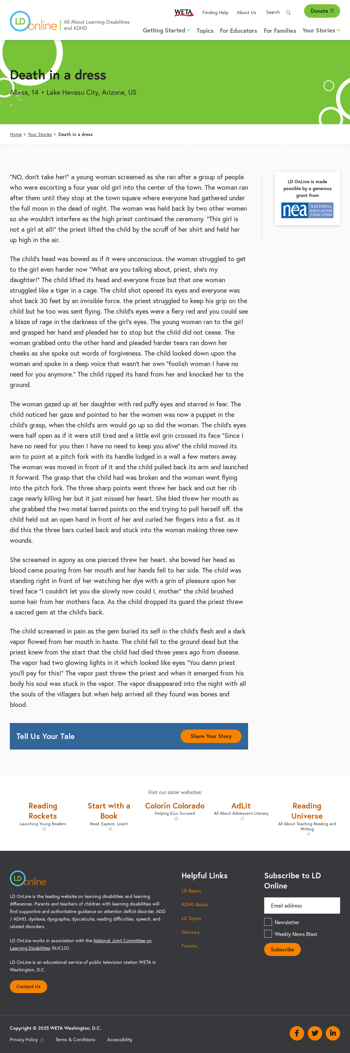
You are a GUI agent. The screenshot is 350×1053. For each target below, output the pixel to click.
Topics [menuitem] (205, 30)
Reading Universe (307, 818)
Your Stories (40, 134)
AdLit (241, 811)
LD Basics (191, 891)
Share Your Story (211, 735)
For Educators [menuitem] (238, 30)
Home (16, 134)
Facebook (297, 1033)
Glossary (191, 932)
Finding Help (215, 12)
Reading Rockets (43, 816)
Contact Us (28, 986)
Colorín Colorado (175, 811)
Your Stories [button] (321, 30)
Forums (189, 946)
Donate (322, 10)
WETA (184, 12)
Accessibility (119, 1040)
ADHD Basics (195, 904)
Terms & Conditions (75, 1040)
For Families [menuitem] (280, 30)
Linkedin (333, 1033)
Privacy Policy (27, 1040)
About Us (246, 12)
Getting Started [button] (166, 30)
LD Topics (191, 918)
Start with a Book (109, 816)
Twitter (315, 1033)
